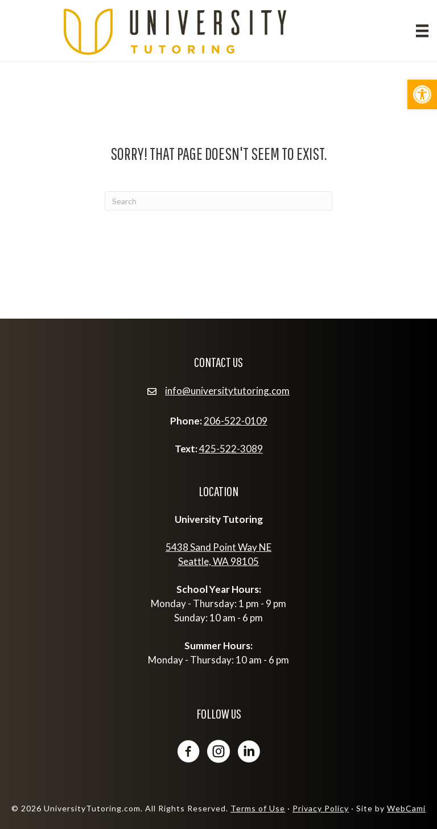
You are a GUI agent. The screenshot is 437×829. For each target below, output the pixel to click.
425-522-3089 (231, 449)
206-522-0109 (235, 421)
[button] (422, 94)
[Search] (218, 201)
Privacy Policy (320, 808)
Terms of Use (257, 808)
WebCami (406, 808)
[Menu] (422, 30)
